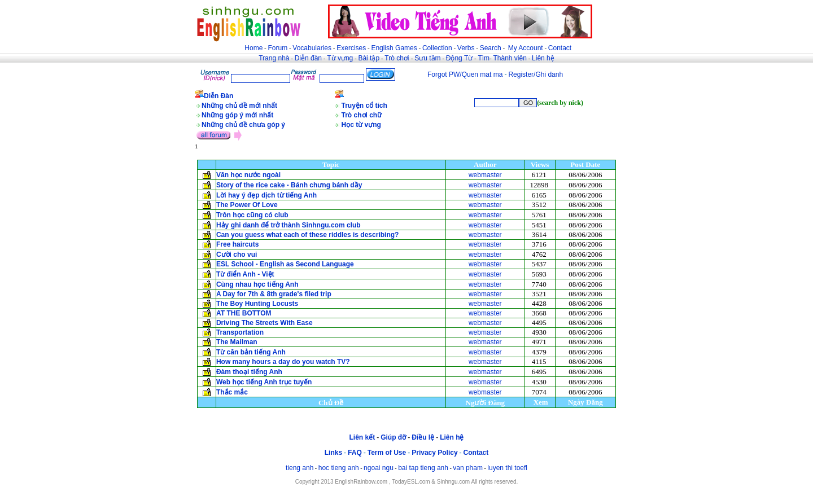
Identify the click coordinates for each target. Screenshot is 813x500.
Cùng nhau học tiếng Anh (257, 284)
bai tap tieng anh (423, 468)
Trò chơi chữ (362, 115)
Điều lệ (423, 437)
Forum (277, 48)
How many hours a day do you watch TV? (283, 362)
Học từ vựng (361, 125)
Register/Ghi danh (535, 74)
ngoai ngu (379, 468)
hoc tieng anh (338, 468)
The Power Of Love (247, 205)
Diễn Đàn (218, 96)
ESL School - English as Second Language (285, 264)
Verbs (466, 48)
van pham (468, 468)
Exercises (351, 48)
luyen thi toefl (507, 468)
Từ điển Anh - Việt (245, 274)
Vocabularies (311, 48)
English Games (394, 48)
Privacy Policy (434, 453)
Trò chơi (397, 58)
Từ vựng (340, 58)
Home (253, 48)
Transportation (240, 332)
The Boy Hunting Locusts (257, 304)
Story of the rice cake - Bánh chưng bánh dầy (289, 185)
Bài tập (368, 58)
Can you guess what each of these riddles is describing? (307, 235)
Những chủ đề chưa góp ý (243, 125)
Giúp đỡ (393, 437)
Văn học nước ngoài (248, 175)
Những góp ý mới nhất (237, 115)
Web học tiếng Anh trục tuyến (264, 382)
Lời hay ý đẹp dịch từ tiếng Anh (266, 195)
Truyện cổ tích (364, 105)
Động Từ (459, 58)
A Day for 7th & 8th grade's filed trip (273, 294)
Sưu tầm (427, 58)
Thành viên (510, 58)
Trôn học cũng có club (252, 215)
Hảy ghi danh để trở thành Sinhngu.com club (288, 225)
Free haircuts (237, 244)
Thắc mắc (232, 392)
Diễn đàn (308, 58)
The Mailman (236, 342)
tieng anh (299, 468)
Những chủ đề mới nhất (239, 105)
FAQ (355, 453)
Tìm (483, 58)
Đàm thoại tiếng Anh (249, 372)
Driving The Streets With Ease (264, 323)
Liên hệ (543, 58)
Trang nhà (274, 58)
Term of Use (387, 453)
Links (333, 453)
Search (490, 48)
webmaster (485, 175)
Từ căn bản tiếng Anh (251, 352)
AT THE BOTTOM (244, 313)
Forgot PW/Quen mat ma (464, 74)
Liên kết (362, 437)
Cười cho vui (236, 254)
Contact (559, 48)
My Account (525, 48)
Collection (437, 48)
